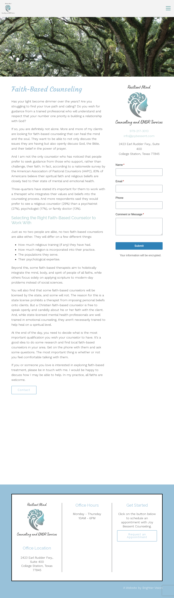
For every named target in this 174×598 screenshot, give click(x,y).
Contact (24, 390)
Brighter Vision (152, 587)
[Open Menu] (168, 9)
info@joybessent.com (139, 136)
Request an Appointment (137, 536)
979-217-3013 (139, 131)
